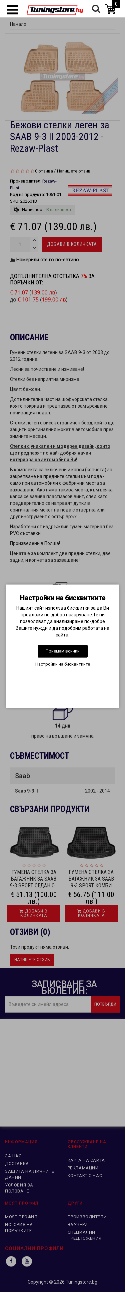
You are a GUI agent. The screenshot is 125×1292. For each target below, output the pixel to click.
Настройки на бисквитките (62, 664)
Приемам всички (63, 651)
